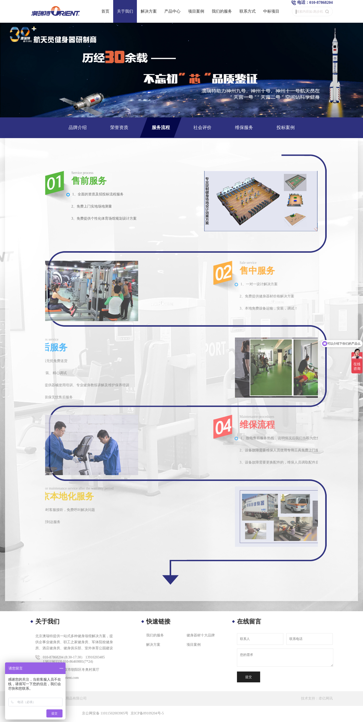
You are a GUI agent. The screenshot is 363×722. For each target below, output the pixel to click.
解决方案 (149, 11)
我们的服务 (222, 11)
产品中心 (172, 11)
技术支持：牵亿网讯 (317, 698)
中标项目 (271, 11)
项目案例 (196, 11)
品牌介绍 (78, 127)
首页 (105, 11)
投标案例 (286, 127)
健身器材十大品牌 (201, 635)
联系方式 (247, 11)
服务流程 (161, 127)
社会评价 (202, 127)
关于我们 (125, 11)
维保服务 (244, 127)
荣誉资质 (119, 127)
